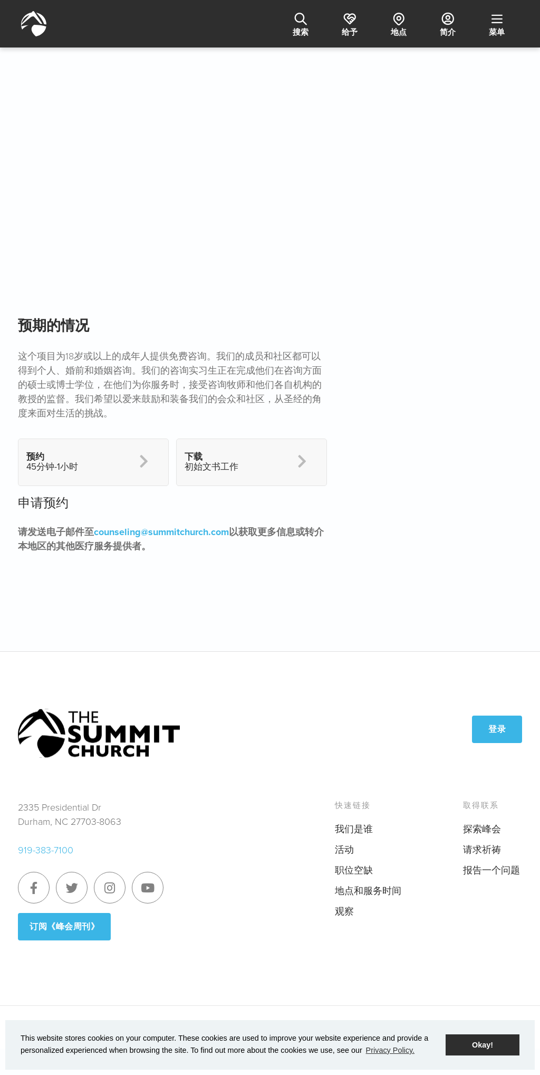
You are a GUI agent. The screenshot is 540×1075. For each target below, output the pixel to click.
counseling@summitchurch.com (161, 532)
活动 (344, 850)
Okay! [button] (482, 1045)
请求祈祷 (482, 850)
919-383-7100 (45, 850)
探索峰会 (482, 829)
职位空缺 (354, 870)
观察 (344, 911)
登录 (497, 729)
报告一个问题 (491, 870)
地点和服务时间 (368, 891)
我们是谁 (354, 829)
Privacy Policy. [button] (390, 1050)
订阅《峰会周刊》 (64, 926)
